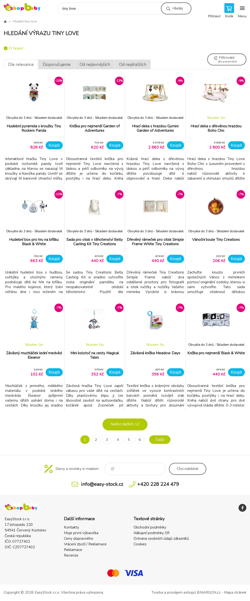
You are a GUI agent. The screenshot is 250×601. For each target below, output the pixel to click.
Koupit (54, 145)
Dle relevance (21, 64)
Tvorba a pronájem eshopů (174, 592)
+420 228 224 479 (158, 484)
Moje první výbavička (81, 532)
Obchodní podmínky (150, 527)
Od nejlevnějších (95, 64)
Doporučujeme (57, 64)
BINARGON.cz (208, 592)
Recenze (71, 555)
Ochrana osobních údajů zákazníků (161, 538)
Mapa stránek (235, 592)
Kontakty (71, 527)
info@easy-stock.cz (102, 484)
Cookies (140, 544)
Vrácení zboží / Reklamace (85, 544)
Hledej (177, 8)
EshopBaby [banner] (25, 7)
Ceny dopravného (78, 538)
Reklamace (73, 549)
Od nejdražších (132, 64)
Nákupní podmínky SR (151, 532)
